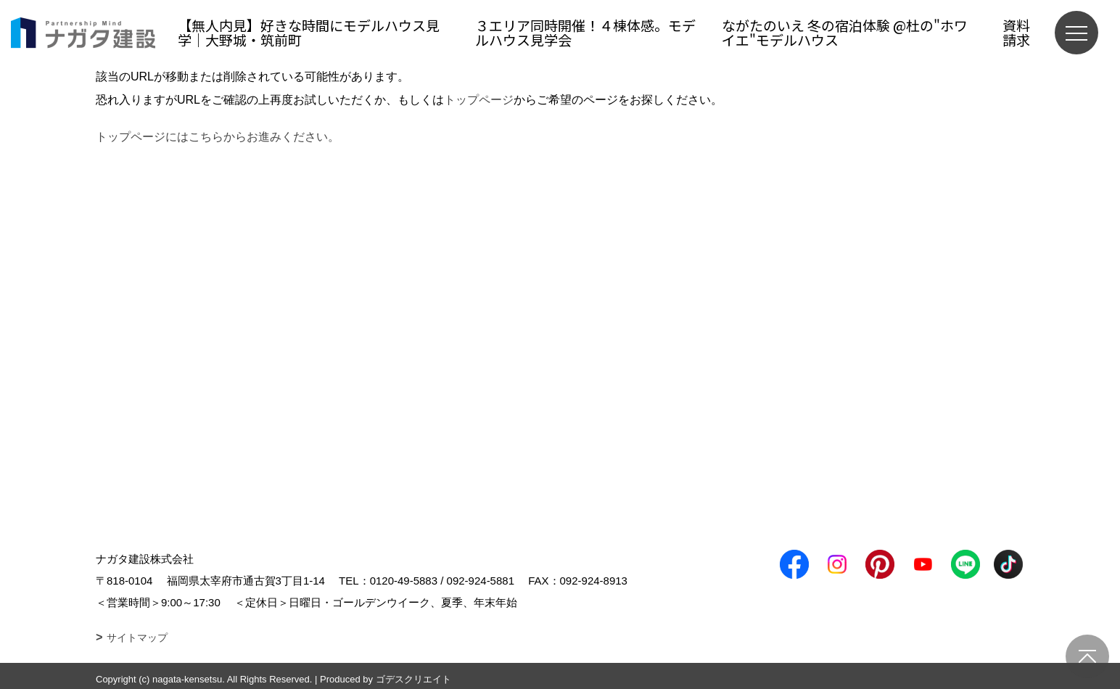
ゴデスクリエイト (413, 679)
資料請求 (1016, 32)
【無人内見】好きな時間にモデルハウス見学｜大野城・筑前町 (309, 32)
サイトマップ (137, 637)
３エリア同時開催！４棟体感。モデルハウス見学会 (585, 32)
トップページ (479, 100)
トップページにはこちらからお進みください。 (217, 137)
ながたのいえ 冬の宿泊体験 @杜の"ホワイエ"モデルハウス (845, 32)
